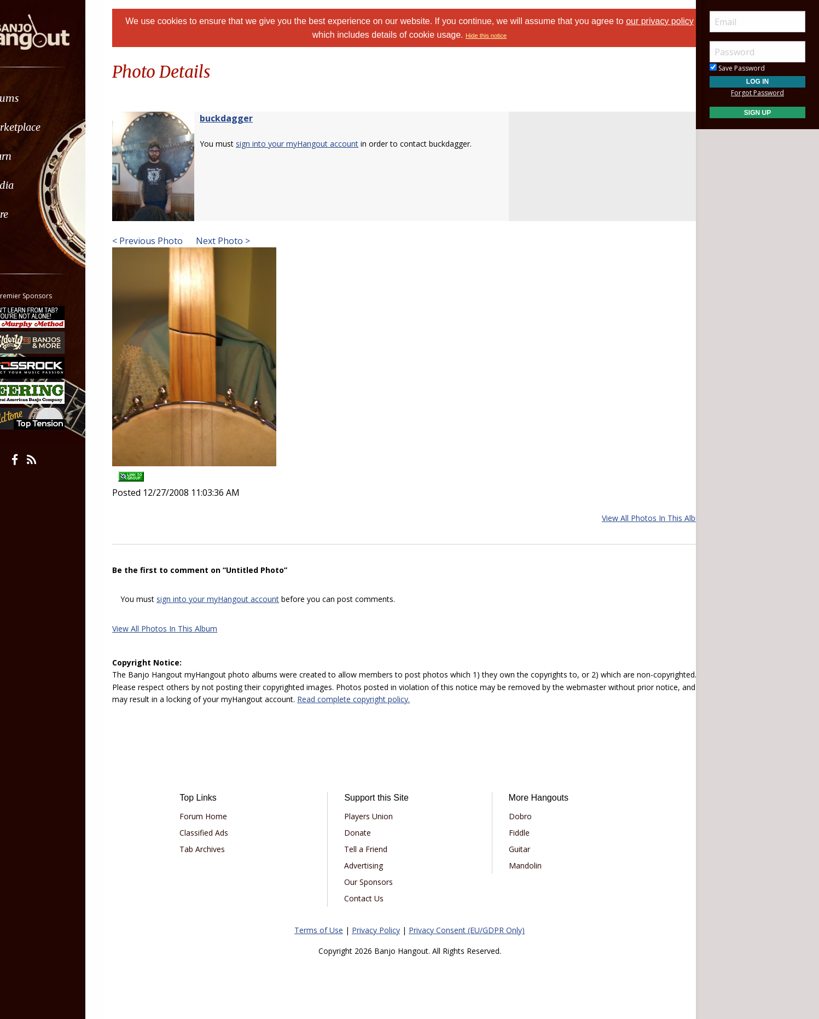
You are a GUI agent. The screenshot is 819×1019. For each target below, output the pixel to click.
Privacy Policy (376, 930)
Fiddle (513, 832)
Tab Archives (218, 849)
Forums (40, 98)
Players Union (374, 816)
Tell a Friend (371, 849)
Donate (363, 832)
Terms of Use (318, 930)
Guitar (514, 849)
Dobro (514, 816)
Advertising (369, 865)
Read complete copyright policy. (461, 699)
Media (37, 185)
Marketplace (50, 127)
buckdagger (245, 118)
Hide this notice (498, 35)
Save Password (737, 68)
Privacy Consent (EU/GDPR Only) (467, 930)
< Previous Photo (166, 241)
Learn (36, 156)
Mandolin (519, 865)
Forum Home (219, 816)
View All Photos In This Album (635, 518)
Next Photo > (241, 241)
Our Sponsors (374, 882)
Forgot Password (757, 92)
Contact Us (369, 898)
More (34, 214)
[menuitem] (61, 98)
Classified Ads (219, 832)
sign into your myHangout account (316, 143)
